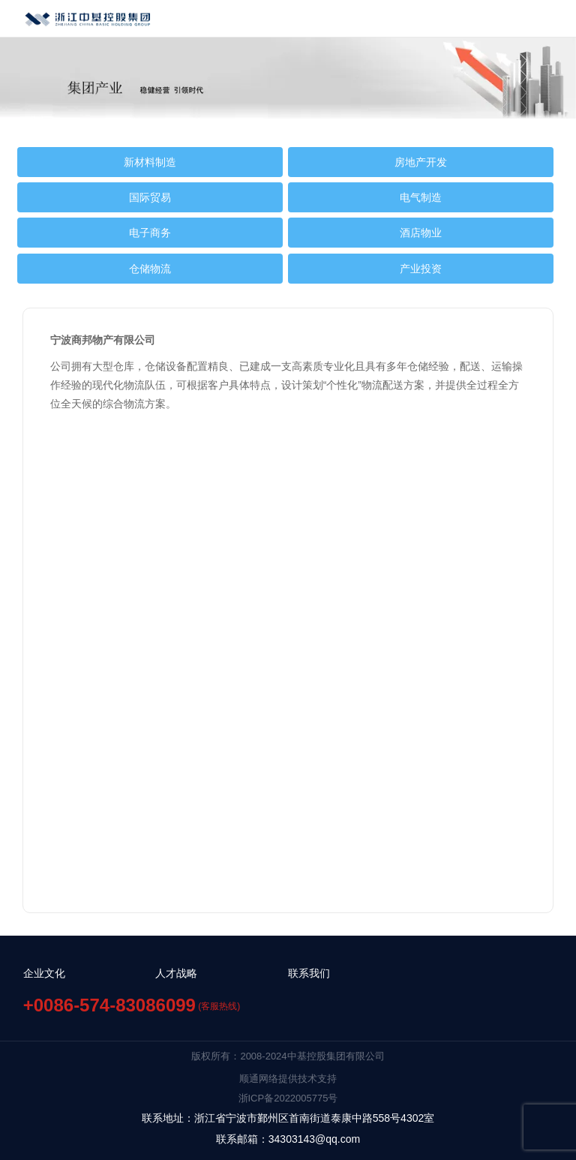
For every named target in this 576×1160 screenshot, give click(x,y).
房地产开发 (420, 162)
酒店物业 (421, 233)
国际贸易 (150, 197)
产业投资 (421, 269)
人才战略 (176, 973)
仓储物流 (150, 269)
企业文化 (44, 973)
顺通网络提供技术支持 (288, 1078)
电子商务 (150, 233)
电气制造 (421, 197)
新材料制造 (150, 162)
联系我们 (309, 973)
